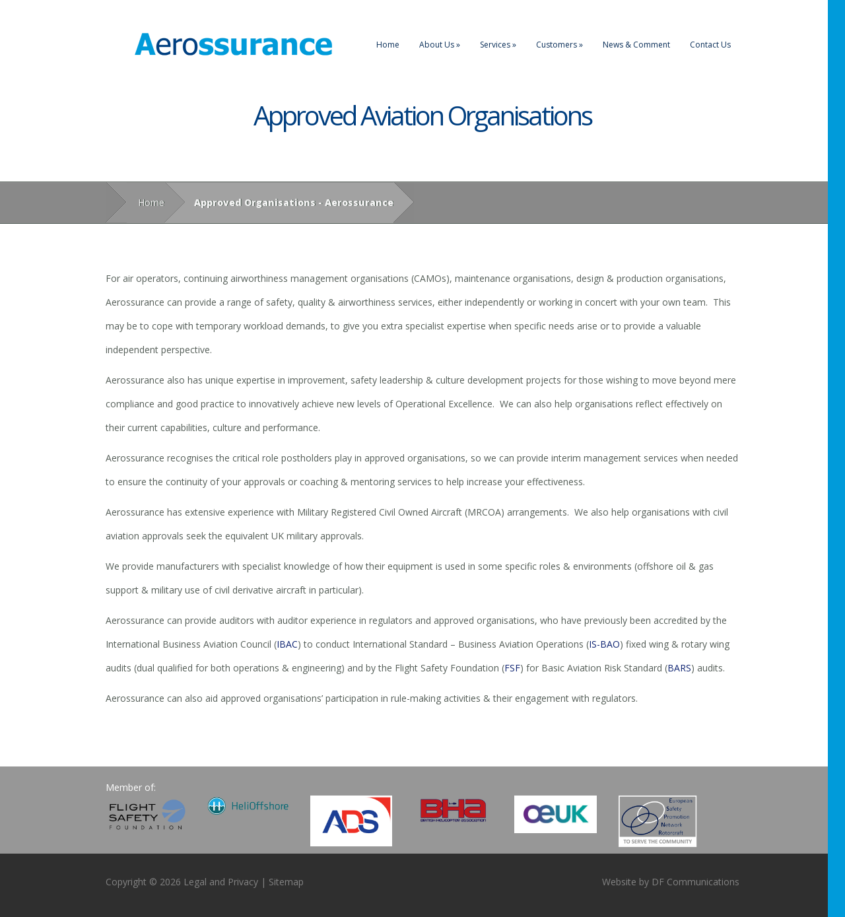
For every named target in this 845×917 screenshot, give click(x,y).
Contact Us (710, 44)
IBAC (287, 644)
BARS (679, 668)
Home (387, 44)
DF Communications (695, 881)
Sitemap (286, 881)
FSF (512, 668)
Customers (559, 44)
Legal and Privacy (221, 881)
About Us (439, 44)
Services (498, 44)
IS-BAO (604, 644)
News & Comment (636, 44)
